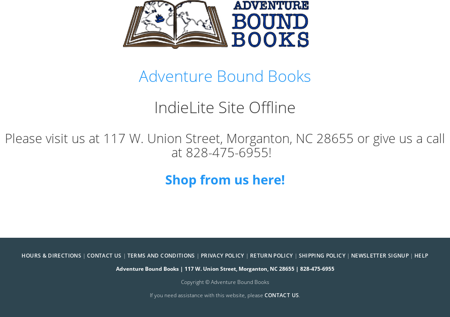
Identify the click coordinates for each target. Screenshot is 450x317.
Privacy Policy (222, 255)
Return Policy (271, 255)
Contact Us (104, 255)
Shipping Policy (322, 255)
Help (421, 255)
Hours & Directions (51, 255)
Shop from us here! (225, 179)
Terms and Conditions (161, 255)
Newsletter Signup (380, 255)
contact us (282, 295)
